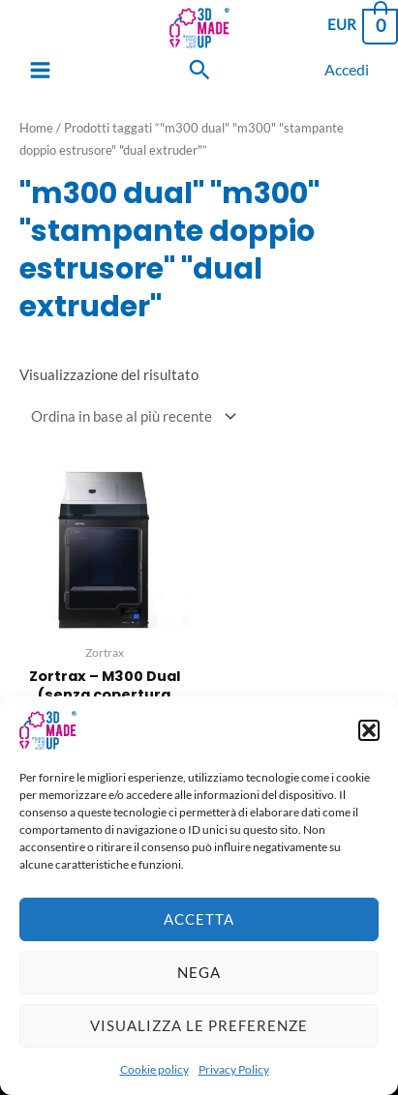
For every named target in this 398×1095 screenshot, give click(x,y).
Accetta (199, 928)
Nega (199, 982)
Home (36, 127)
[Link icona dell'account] (346, 69)
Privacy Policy (234, 1078)
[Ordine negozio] (129, 417)
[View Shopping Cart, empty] (361, 24)
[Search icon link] (199, 69)
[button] (369, 739)
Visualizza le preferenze (199, 1035)
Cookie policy (154, 1078)
